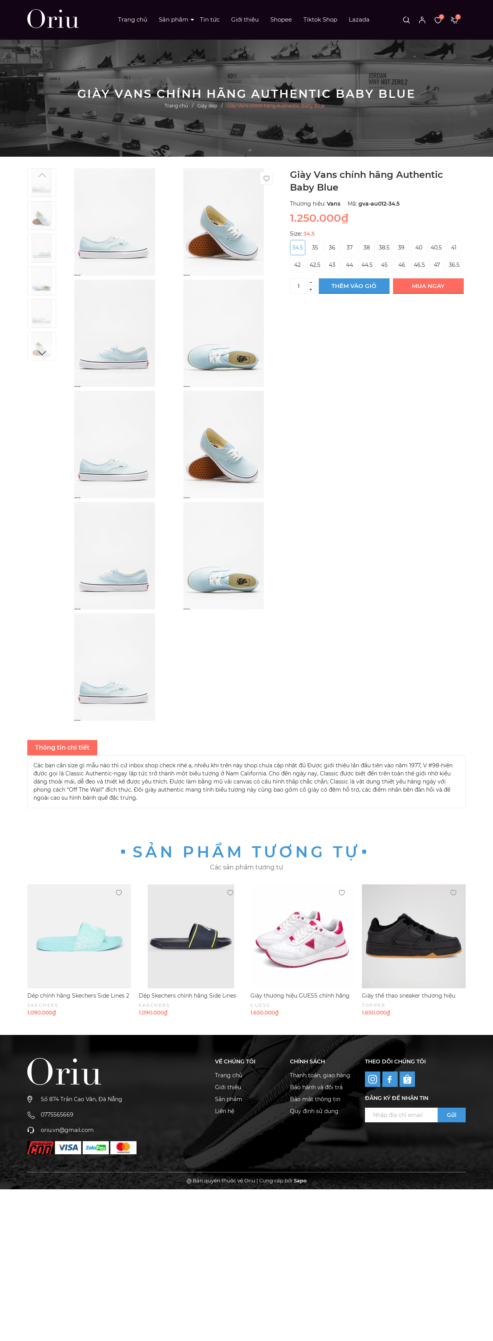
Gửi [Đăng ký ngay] (451, 1115)
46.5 (419, 264)
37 (349, 247)
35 (315, 247)
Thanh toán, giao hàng (320, 1075)
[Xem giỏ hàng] (454, 19)
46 (401, 264)
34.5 (297, 247)
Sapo (300, 1180)
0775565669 (57, 1114)
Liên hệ (224, 1111)
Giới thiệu (245, 19)
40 (418, 247)
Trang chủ (132, 19)
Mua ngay (428, 286)
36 (332, 247)
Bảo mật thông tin (315, 1099)
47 (437, 264)
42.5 (315, 264)
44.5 (367, 264)
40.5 (436, 247)
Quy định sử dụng (314, 1111)
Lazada (359, 19)
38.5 (384, 247)
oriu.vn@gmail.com (67, 1130)
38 (366, 247)
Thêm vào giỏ (353, 286)
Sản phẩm (173, 19)
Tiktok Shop (320, 19)
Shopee (281, 19)
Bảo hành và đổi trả (316, 1087)
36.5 (454, 264)
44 (349, 264)
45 (384, 264)
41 (453, 247)
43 (332, 264)
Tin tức (210, 19)
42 (297, 264)
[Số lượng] (298, 286)
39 (401, 247)
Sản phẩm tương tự (246, 851)
